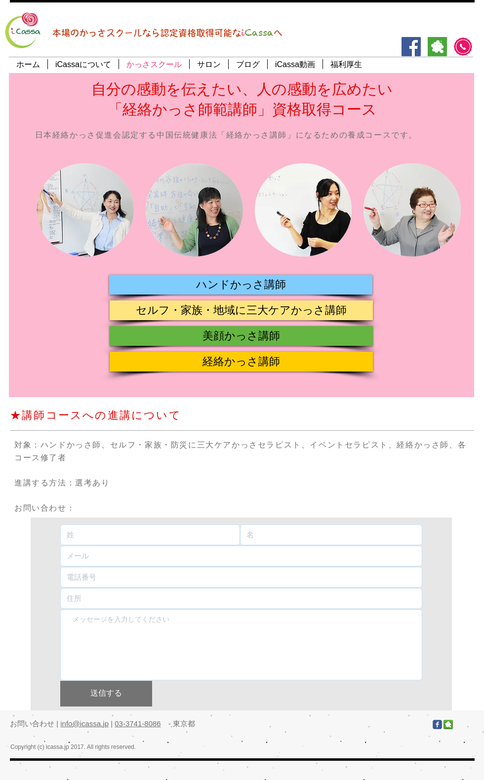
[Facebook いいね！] (372, 725)
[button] (240, 285)
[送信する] (106, 693)
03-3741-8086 (138, 723)
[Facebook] (411, 46)
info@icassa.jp (84, 723)
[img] (85, 210)
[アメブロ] (437, 46)
